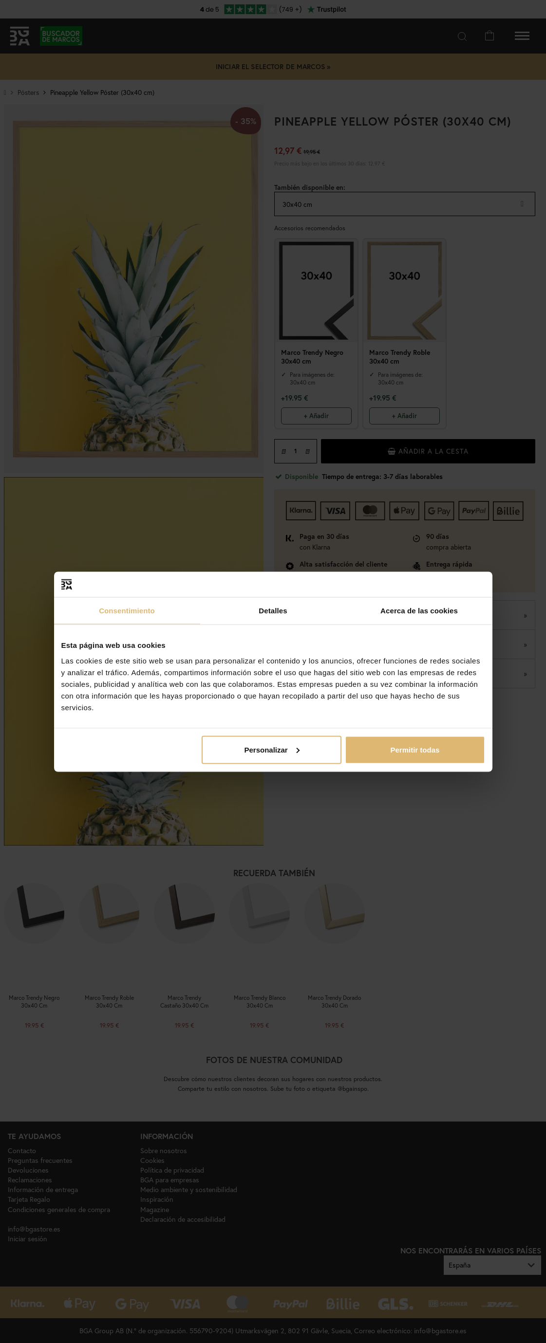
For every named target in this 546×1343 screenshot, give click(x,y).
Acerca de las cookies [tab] (419, 611)
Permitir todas (415, 749)
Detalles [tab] (273, 611)
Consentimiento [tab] (127, 611)
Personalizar (272, 749)
